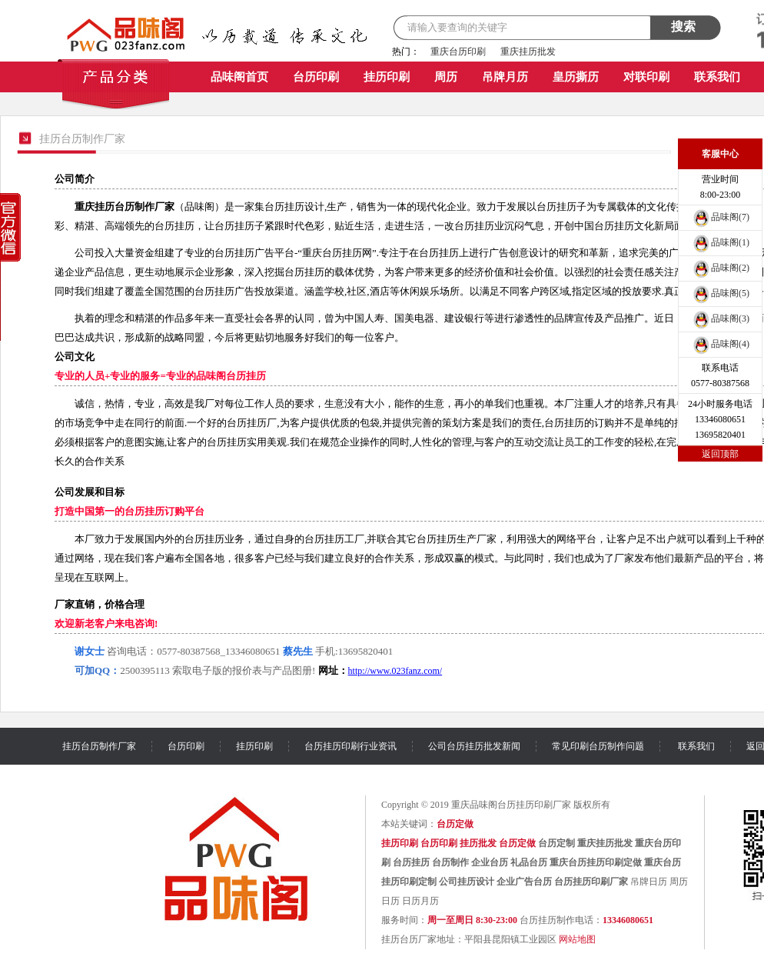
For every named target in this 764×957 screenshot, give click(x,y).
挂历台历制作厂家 (99, 746)
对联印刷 (646, 77)
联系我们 (717, 77)
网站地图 (577, 939)
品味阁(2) (720, 267)
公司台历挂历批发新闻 (474, 746)
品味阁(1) (720, 242)
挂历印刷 (387, 77)
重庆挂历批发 (528, 51)
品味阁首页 (239, 77)
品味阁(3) (720, 318)
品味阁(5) (720, 293)
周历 (445, 77)
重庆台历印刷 (458, 51)
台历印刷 (316, 77)
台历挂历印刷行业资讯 (350, 746)
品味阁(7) (720, 217)
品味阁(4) (720, 343)
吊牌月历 (505, 77)
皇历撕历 (576, 77)
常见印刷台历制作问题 (598, 746)
